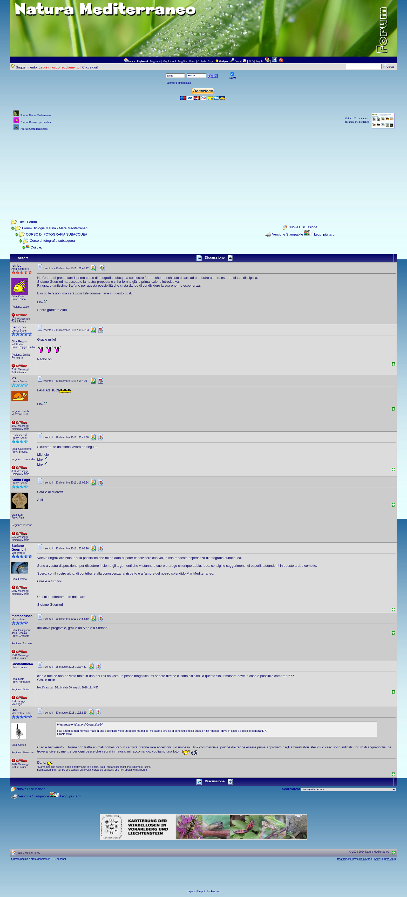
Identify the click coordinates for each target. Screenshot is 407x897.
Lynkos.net (213, 891)
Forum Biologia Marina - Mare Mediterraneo (54, 228)
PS (13, 378)
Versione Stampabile (287, 234)
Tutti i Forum (27, 222)
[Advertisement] (203, 168)
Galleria (202, 61)
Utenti (192, 61)
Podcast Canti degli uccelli (34, 128)
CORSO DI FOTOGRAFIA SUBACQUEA (56, 234)
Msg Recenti (169, 61)
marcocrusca (21, 616)
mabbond (19, 435)
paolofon (18, 327)
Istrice (16, 265)
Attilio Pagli (20, 480)
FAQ (251, 61)
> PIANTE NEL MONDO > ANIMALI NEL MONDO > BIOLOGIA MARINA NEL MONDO (348, 789)
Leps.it (191, 891)
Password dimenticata (178, 82)
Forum (131, 61)
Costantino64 (22, 664)
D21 (14, 710)
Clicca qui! (90, 67)
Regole (259, 61)
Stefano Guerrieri (18, 547)
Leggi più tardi (324, 234)
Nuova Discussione (302, 227)
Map (210, 61)
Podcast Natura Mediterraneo (36, 115)
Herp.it (201, 891)
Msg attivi (155, 61)
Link (42, 302)
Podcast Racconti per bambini (36, 122)
